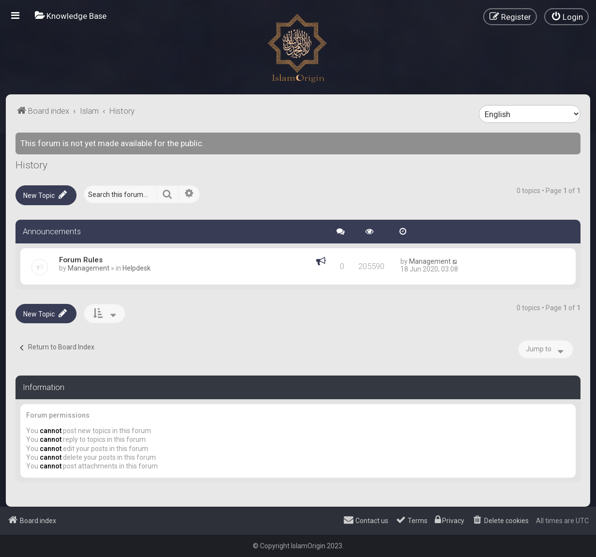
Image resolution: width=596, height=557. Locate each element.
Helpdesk (136, 268)
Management (88, 268)
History (31, 165)
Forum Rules (81, 260)
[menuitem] (70, 15)
